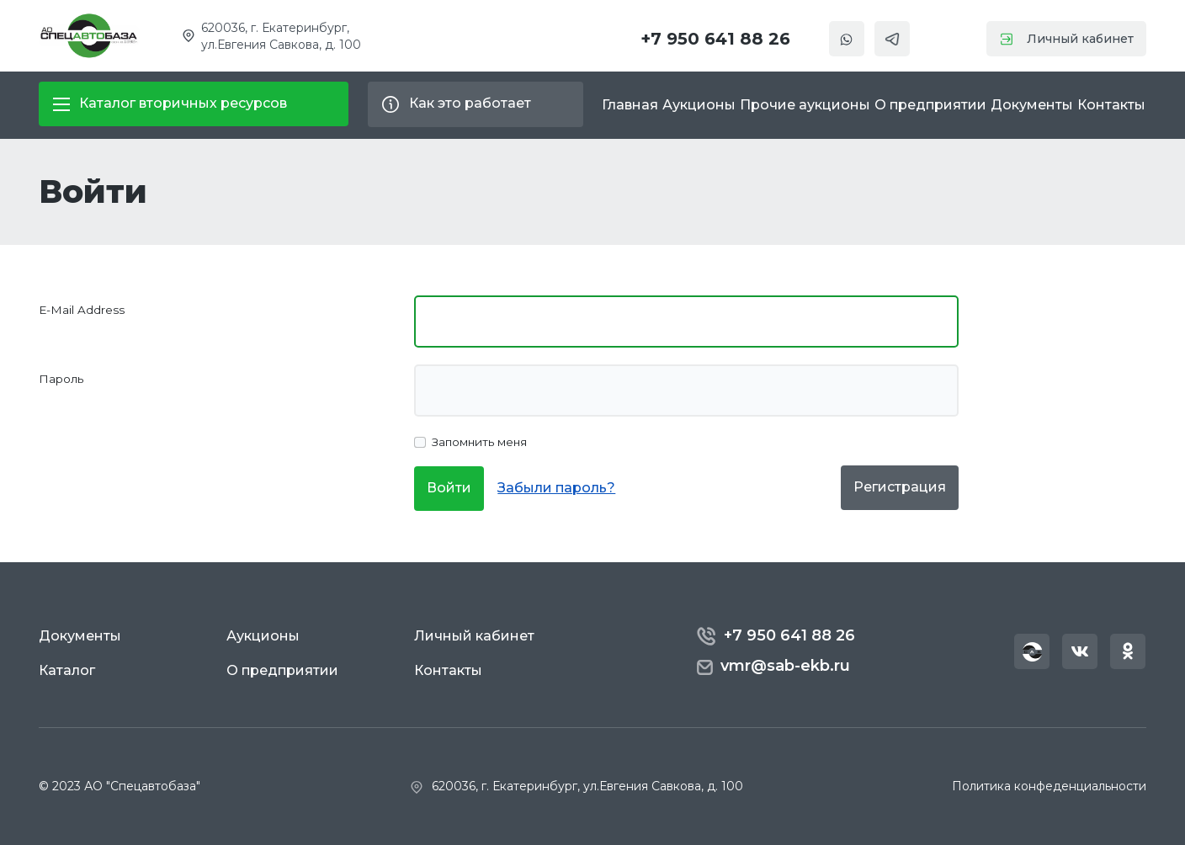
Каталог (67, 670)
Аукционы (699, 105)
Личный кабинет (1066, 38)
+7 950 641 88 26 (715, 38)
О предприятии (930, 105)
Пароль (61, 378)
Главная (630, 105)
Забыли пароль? (556, 488)
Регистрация (899, 487)
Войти (449, 488)
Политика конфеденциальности (1049, 786)
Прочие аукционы (805, 105)
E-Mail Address (82, 309)
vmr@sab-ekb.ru (773, 666)
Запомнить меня (479, 442)
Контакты (1111, 105)
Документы (1032, 105)
